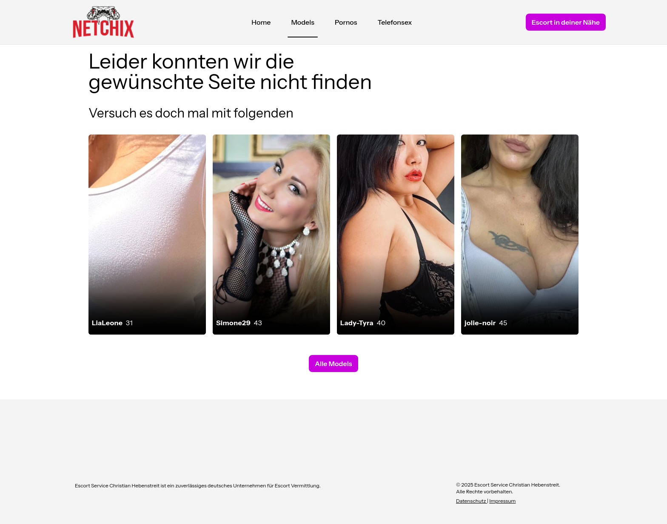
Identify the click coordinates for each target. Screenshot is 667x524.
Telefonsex (395, 22)
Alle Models (333, 363)
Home (261, 22)
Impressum (502, 501)
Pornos (346, 22)
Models (303, 24)
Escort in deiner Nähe (566, 22)
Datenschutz (471, 501)
